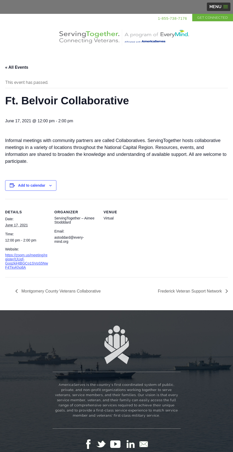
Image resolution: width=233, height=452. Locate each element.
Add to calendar (31, 185)
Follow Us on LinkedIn (132, 444)
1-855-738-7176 (172, 18)
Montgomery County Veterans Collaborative (60, 291)
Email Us (143, 444)
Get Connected (212, 17)
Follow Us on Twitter (103, 444)
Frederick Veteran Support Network (190, 291)
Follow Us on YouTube (118, 444)
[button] (218, 7)
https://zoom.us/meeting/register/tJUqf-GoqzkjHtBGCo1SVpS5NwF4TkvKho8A (26, 261)
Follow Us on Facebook (89, 444)
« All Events (16, 67)
